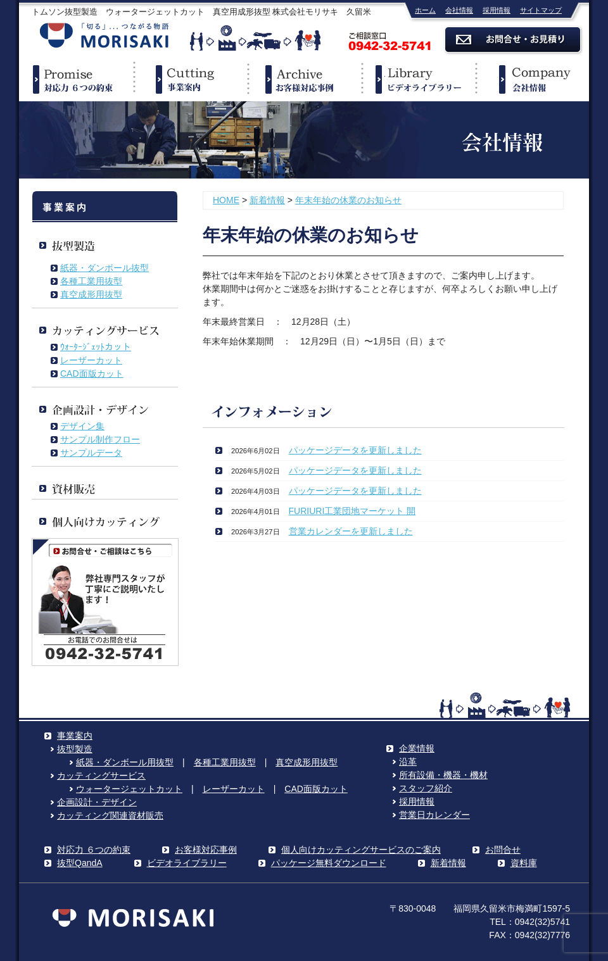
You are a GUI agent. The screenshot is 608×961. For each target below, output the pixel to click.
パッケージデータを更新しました (355, 450)
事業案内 (190, 79)
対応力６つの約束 (76, 79)
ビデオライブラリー (418, 79)
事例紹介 (304, 79)
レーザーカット (91, 360)
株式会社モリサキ (104, 36)
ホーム (425, 10)
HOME (226, 200)
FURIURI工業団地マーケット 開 (352, 511)
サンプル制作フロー (100, 439)
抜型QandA (80, 863)
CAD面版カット (92, 373)
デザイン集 (82, 426)
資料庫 (523, 863)
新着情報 (267, 200)
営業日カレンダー (434, 815)
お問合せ (503, 850)
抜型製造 (74, 749)
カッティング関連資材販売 (110, 815)
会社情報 (459, 10)
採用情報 (496, 10)
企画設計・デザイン (97, 802)
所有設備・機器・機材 (443, 775)
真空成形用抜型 (91, 294)
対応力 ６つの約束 (93, 850)
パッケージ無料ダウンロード (328, 863)
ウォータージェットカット (129, 789)
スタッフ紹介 (425, 788)
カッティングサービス (101, 775)
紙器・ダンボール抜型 (104, 268)
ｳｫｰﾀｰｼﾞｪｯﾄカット (95, 347)
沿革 (408, 762)
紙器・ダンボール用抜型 (125, 762)
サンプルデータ (91, 453)
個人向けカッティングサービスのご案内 (361, 850)
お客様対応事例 (206, 850)
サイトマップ (541, 10)
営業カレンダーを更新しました (351, 531)
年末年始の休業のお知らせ (348, 200)
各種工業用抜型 (91, 281)
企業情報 (532, 79)
